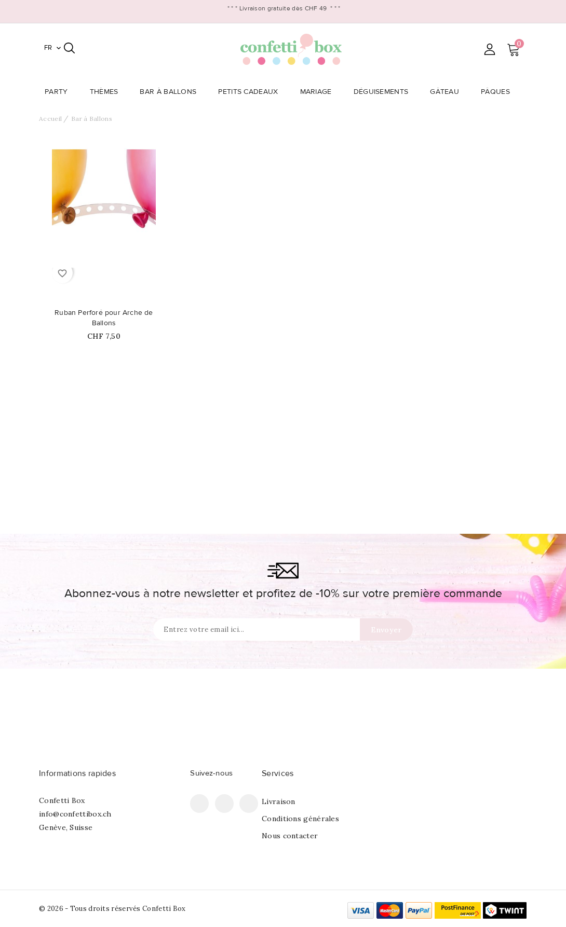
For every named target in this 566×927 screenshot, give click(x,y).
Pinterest (224, 803)
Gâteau (447, 92)
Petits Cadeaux (251, 92)
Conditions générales (300, 818)
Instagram (248, 803)
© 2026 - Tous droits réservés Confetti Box (112, 908)
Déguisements (384, 92)
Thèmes (107, 92)
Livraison (278, 801)
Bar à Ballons (171, 92)
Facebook (199, 803)
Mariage (319, 92)
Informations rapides (77, 773)
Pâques (498, 92)
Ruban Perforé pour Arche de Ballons (104, 318)
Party (59, 92)
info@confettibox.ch (75, 814)
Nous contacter (290, 835)
